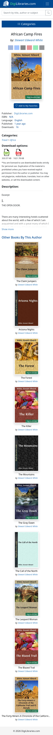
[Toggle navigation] (47, 4)
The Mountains (26, 474)
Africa (13, 140)
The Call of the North (27, 571)
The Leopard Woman (26, 619)
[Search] (24, 12)
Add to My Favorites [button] (27, 105)
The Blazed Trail (26, 667)
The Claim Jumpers (26, 281)
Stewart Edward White (29, 40)
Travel (5, 140)
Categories (26, 24)
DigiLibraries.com (23, 113)
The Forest (26, 377)
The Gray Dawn (26, 522)
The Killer (27, 426)
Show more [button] (8, 229)
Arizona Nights (26, 329)
